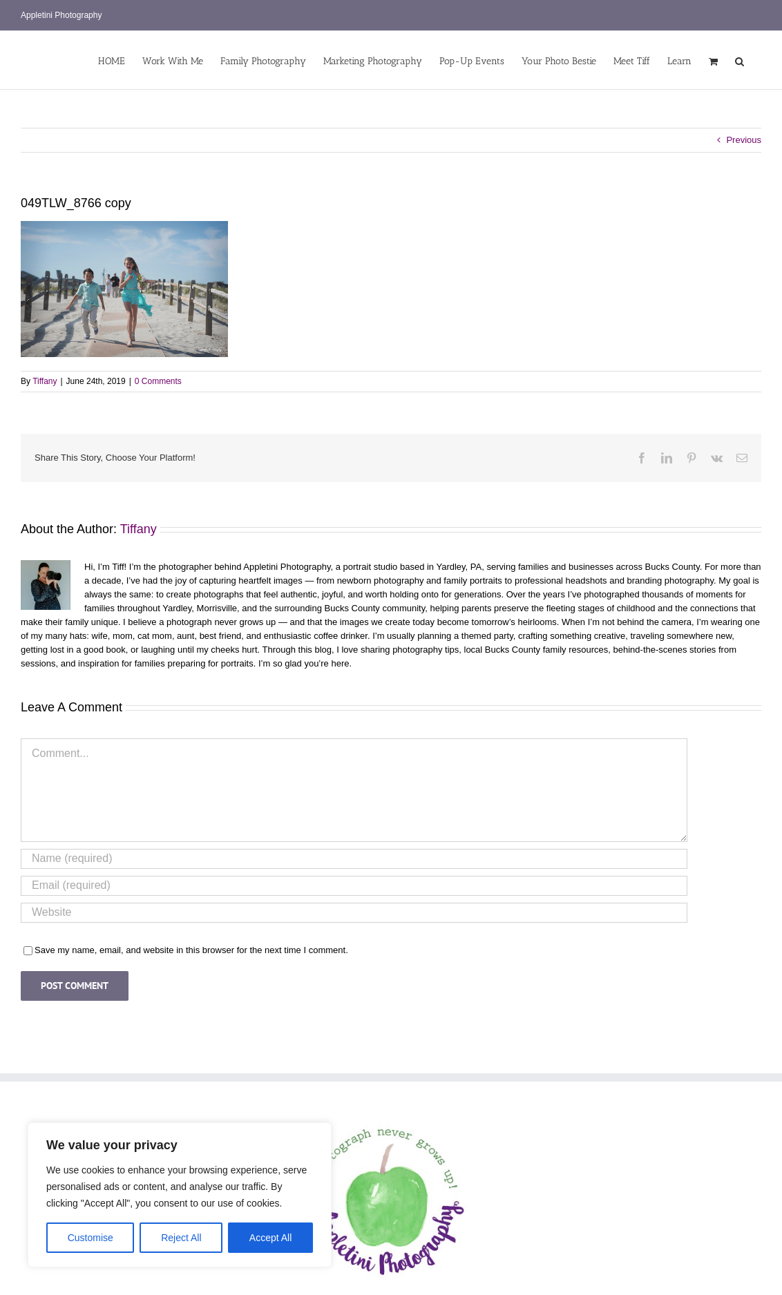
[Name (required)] (354, 859)
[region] (180, 1194)
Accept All (270, 1237)
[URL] (354, 913)
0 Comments (158, 381)
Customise (90, 1237)
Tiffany (44, 381)
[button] (739, 60)
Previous (743, 140)
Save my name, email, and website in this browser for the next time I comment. (191, 950)
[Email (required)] (354, 886)
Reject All (181, 1237)
